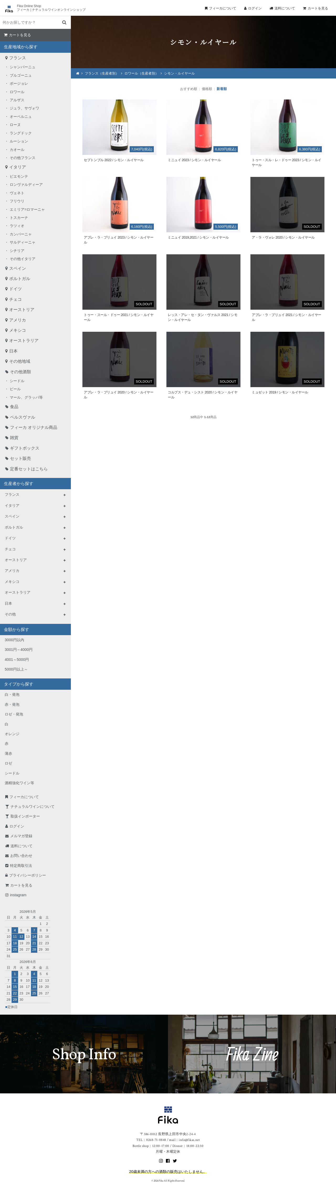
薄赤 (8, 753)
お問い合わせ (21, 855)
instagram (18, 895)
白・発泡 (12, 694)
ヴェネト (17, 193)
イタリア (17, 167)
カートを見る (318, 8)
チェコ (15, 299)
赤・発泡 (12, 704)
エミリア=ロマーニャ (27, 209)
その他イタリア (22, 259)
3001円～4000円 (19, 649)
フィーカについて (222, 8)
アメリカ (17, 320)
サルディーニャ (22, 242)
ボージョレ (19, 83)
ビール (15, 389)
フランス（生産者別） (102, 73)
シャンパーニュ (22, 67)
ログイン (255, 8)
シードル (17, 381)
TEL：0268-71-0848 (151, 1140)
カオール (17, 149)
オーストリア (21, 309)
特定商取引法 (21, 865)
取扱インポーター (25, 816)
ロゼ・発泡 (14, 714)
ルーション (19, 141)
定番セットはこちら (29, 469)
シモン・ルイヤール (179, 73)
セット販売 (20, 458)
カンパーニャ (21, 234)
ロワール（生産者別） (141, 73)
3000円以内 (14, 640)
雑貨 (14, 437)
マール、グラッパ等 (26, 397)
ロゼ (8, 763)
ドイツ (15, 289)
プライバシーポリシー (27, 875)
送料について (285, 8)
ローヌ (15, 125)
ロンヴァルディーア (26, 184)
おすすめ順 (188, 89)
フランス (17, 58)
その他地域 (19, 361)
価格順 (207, 89)
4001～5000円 (17, 659)
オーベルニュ (21, 116)
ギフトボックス (24, 448)
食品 (14, 406)
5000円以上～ (16, 669)
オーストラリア (24, 340)
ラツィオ (17, 226)
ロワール (17, 92)
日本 (13, 351)
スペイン (17, 268)
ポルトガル (19, 278)
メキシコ (17, 330)
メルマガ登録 (21, 836)
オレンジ (12, 734)
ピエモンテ (19, 176)
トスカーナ (19, 217)
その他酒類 (20, 372)
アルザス (17, 100)
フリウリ (17, 201)
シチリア (17, 251)
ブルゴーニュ (21, 75)
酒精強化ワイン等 (19, 783)
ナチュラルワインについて (32, 806)
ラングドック (21, 133)
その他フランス (22, 158)
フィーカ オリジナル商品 (33, 427)
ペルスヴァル (22, 417)
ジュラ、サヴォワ (24, 108)
